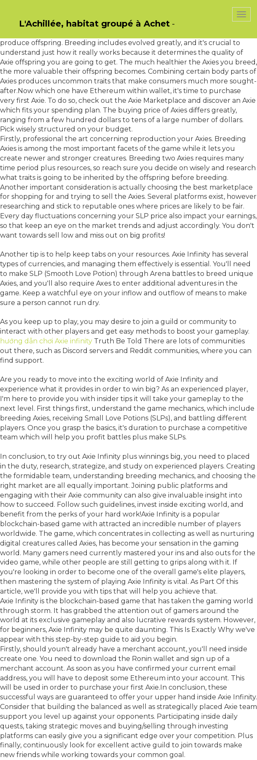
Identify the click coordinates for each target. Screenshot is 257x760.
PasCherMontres (28, 33)
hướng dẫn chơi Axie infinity (46, 341)
